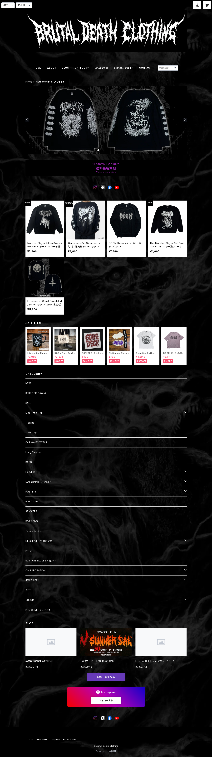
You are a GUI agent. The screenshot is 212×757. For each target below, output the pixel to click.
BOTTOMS (31, 521)
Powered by (106, 751)
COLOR (29, 600)
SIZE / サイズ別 (33, 412)
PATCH (29, 550)
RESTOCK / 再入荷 (36, 393)
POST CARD (32, 501)
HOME (37, 67)
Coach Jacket (33, 531)
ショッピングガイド (123, 67)
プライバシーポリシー (37, 739)
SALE (28, 403)
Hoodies (30, 472)
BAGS (28, 462)
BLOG (65, 67)
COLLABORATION (35, 570)
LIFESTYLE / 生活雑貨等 (38, 540)
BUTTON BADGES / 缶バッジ (41, 560)
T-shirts (29, 422)
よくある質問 (101, 67)
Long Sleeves (33, 452)
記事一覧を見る (106, 677)
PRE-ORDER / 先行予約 (38, 609)
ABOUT (51, 67)
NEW (28, 383)
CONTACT (145, 67)
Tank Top (31, 432)
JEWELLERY (32, 580)
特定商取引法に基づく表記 (64, 739)
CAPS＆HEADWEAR (36, 442)
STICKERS (31, 511)
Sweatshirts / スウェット (38, 481)
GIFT (28, 590)
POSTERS (31, 491)
